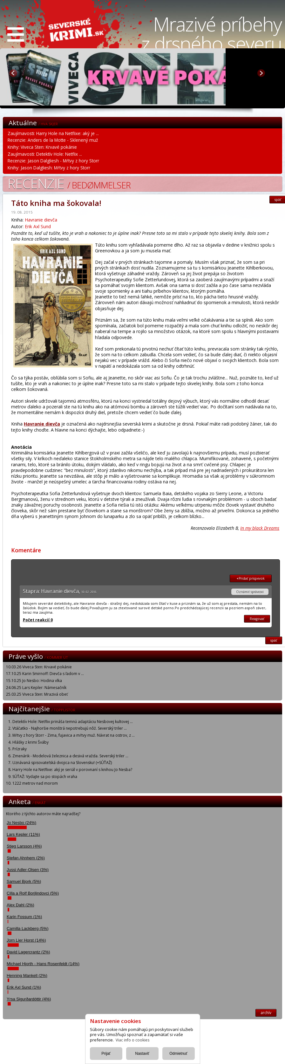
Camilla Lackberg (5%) (28, 928)
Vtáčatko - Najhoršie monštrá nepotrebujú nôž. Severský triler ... (69, 728)
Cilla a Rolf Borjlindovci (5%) (33, 893)
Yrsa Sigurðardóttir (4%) (29, 999)
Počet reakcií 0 (38, 620)
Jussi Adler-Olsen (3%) (28, 870)
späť (273, 640)
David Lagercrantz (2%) (28, 952)
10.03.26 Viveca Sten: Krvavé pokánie (39, 667)
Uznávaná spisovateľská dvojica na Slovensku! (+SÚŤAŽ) (62, 762)
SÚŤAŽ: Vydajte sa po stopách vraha (44, 776)
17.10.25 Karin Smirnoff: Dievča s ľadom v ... (45, 673)
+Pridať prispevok (250, 578)
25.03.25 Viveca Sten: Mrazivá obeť (37, 694)
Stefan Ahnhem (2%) (26, 858)
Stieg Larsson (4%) (24, 846)
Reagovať (257, 619)
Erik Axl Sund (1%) (24, 987)
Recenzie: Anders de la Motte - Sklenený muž (53, 140)
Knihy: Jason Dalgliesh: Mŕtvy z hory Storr (49, 168)
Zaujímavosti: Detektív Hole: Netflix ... (45, 154)
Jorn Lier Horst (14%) (26, 940)
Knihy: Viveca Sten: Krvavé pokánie (42, 147)
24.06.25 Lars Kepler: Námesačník (36, 687)
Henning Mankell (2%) (27, 975)
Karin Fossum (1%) (24, 917)
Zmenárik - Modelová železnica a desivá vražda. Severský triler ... (70, 756)
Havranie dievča (41, 220)
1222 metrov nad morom (35, 783)
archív (266, 1012)
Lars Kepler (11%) (23, 834)
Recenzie (69, 183)
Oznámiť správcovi (250, 592)
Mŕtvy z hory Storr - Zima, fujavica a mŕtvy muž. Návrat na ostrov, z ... (73, 735)
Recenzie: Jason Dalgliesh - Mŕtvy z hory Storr (53, 161)
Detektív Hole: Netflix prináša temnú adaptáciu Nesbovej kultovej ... (72, 721)
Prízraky (19, 749)
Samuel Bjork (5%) (24, 881)
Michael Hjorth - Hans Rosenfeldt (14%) (43, 964)
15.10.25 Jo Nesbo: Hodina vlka (34, 680)
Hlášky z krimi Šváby (30, 742)
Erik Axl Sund (38, 226)
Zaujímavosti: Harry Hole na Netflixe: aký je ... (53, 133)
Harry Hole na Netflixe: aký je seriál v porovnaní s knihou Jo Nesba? (72, 769)
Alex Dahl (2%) (20, 905)
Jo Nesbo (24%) (21, 823)
